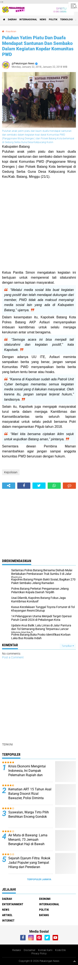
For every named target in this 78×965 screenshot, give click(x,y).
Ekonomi (45, 898)
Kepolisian (11, 31)
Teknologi (66, 19)
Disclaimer (29, 950)
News (43, 19)
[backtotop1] (74, 961)
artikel (7, 915)
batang (44, 915)
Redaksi (16, 950)
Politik (53, 19)
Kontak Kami (45, 950)
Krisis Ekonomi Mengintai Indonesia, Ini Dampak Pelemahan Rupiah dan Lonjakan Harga (27, 772)
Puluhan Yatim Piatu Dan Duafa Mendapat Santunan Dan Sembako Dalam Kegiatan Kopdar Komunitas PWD (37, 46)
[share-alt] (8, 485)
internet (8, 920)
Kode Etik (60, 950)
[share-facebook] (23, 485)
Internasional (28, 19)
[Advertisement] (39, 224)
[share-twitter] (39, 485)
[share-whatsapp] (54, 485)
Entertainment (12, 904)
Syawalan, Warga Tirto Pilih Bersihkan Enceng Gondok (28, 814)
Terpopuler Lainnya (39, 879)
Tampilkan (68, 646)
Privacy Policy (39, 953)
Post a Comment (13, 657)
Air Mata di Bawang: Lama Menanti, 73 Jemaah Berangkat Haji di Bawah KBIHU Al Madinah (27, 841)
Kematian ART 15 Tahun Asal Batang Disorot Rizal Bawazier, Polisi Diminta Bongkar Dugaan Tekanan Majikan (29, 798)
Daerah (12, 19)
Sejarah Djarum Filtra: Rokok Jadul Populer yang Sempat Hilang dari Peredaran (29, 862)
